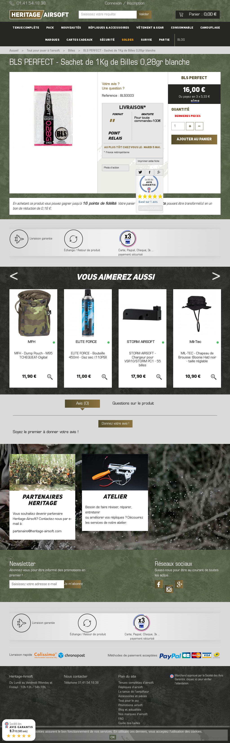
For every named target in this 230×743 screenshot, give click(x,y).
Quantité (180, 110)
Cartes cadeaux (81, 39)
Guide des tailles (129, 723)
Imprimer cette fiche (148, 161)
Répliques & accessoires (108, 27)
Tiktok (169, 587)
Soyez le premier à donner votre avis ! (45, 432)
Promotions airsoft (130, 705)
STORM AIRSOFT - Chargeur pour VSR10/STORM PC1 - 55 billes (142, 359)
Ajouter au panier (194, 139)
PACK (51, 27)
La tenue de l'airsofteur (133, 692)
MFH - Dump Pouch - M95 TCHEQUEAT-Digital (33, 355)
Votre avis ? (110, 84)
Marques (54, 39)
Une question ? (113, 88)
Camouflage (208, 27)
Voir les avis (150, 208)
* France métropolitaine (132, 129)
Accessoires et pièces (132, 696)
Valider (144, 14)
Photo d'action (111, 167)
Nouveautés (72, 27)
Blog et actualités (129, 710)
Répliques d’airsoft (130, 687)
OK (113, 737)
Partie (162, 39)
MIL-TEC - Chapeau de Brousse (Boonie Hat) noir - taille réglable (197, 357)
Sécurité (107, 39)
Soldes (128, 39)
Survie (145, 39)
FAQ (121, 719)
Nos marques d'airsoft (133, 714)
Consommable (180, 27)
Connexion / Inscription (124, 3)
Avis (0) (82, 403)
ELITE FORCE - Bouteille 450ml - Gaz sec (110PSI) (88, 355)
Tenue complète (28, 27)
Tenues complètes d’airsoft (136, 683)
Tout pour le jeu (128, 701)
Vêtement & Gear (149, 27)
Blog (179, 39)
